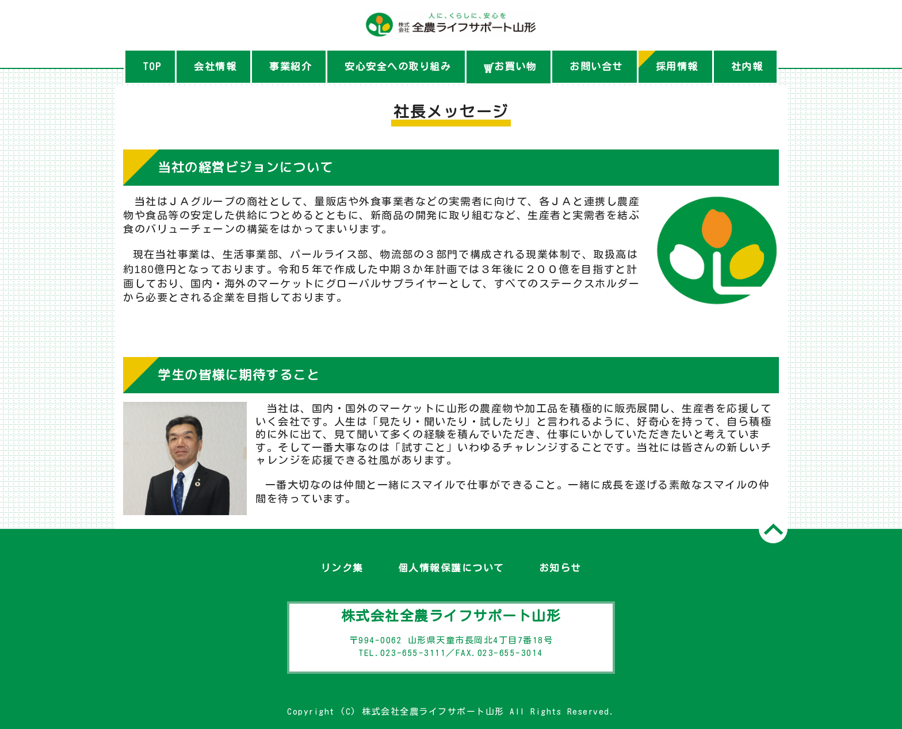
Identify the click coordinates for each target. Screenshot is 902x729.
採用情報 (677, 66)
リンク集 (342, 568)
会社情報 (215, 66)
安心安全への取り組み (398, 66)
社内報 (747, 66)
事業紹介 (290, 66)
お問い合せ (596, 66)
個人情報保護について (451, 568)
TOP (152, 66)
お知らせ (560, 568)
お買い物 (510, 67)
